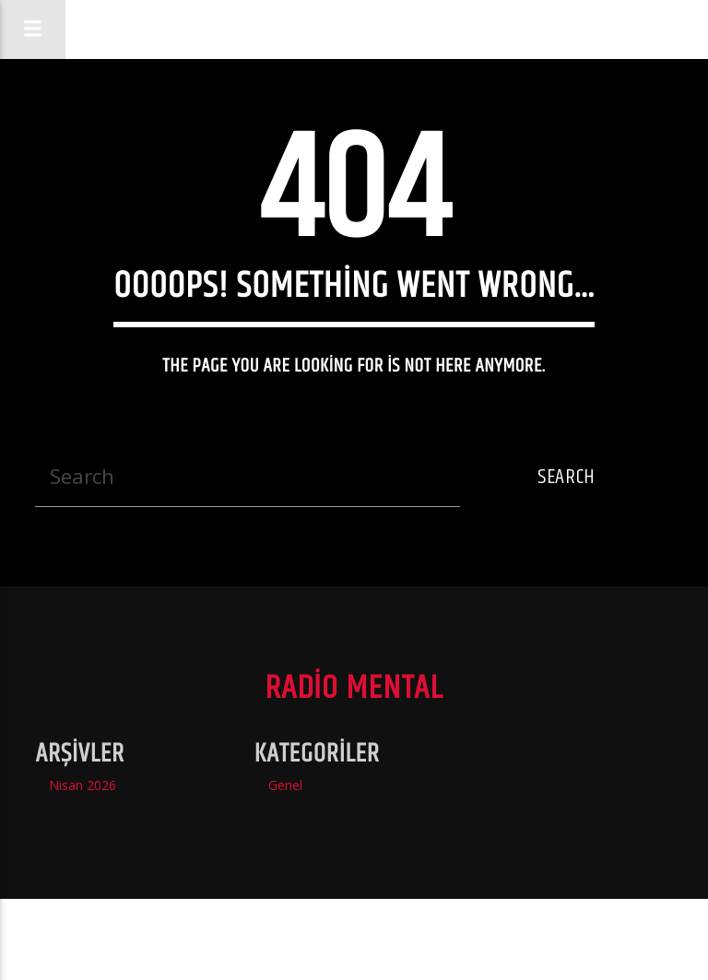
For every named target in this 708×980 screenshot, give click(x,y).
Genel (285, 785)
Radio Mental (372, 29)
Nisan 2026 (82, 785)
